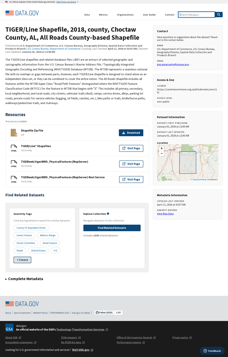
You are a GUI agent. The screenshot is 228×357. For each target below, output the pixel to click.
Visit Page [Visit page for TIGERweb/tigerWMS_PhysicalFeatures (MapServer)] (131, 164)
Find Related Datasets (112, 228)
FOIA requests (71, 337)
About (8, 312)
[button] (161, 148)
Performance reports (131, 342)
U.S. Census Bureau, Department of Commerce (53, 48)
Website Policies (40, 312)
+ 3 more (22, 260)
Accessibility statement (20, 342)
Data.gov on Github (81, 312)
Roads (20, 250)
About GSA (13, 337)
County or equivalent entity (31, 227)
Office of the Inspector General (136, 337)
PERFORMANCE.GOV (59, 312)
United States (38, 250)
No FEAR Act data (73, 342)
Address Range (48, 235)
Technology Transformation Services (82, 329)
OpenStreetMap (199, 179)
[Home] (22, 13)
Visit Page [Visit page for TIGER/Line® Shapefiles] (131, 148)
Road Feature (50, 243)
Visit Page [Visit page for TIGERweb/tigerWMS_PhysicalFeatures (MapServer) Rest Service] (131, 179)
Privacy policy (182, 337)
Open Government (22, 312)
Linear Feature (24, 235)
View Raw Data (165, 213)
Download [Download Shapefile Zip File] (131, 133)
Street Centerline (26, 243)
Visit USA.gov (82, 350)
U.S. (56, 250)
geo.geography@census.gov (173, 64)
